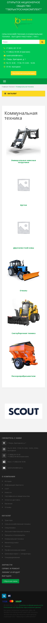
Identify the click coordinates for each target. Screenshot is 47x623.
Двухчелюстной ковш (23, 248)
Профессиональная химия (15, 550)
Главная (5, 87)
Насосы (8, 546)
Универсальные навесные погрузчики (23, 161)
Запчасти (7, 565)
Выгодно (7, 576)
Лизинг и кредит (11, 572)
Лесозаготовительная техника (17, 531)
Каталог (12, 87)
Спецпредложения (12, 557)
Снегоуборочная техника (23, 333)
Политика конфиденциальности (31, 605)
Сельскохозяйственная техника (17, 524)
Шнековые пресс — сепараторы (18, 554)
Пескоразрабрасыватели (23, 376)
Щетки (23, 205)
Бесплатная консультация (24, 73)
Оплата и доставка (12, 500)
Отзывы (8, 507)
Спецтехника (10, 528)
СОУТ (7, 489)
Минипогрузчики (11, 542)
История (8, 481)
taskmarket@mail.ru (13, 55)
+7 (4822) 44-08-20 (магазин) (17, 52)
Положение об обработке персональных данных (22, 607)
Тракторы (9, 520)
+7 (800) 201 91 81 (12, 48)
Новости (8, 492)
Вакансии (8, 503)
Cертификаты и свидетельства (17, 496)
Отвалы (23, 290)
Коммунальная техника (14, 539)
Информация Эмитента (14, 485)
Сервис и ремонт (11, 568)
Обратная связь (10, 581)
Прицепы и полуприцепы (15, 535)
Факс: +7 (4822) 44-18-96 (16, 462)
